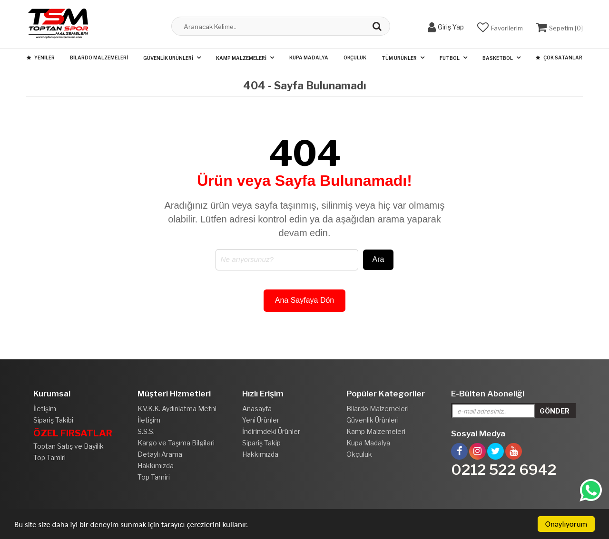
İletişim (44, 408)
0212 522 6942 (504, 469)
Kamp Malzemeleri (241, 58)
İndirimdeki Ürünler (271, 431)
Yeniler (41, 57)
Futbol (450, 58)
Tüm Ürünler (399, 58)
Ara (378, 259)
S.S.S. (146, 431)
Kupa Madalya (308, 57)
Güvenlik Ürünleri (168, 58)
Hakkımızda (156, 466)
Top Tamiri (49, 457)
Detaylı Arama (160, 454)
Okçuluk (355, 57)
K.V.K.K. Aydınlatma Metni (177, 408)
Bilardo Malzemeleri (99, 57)
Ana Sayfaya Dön (304, 300)
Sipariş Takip (261, 443)
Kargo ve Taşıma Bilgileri (176, 443)
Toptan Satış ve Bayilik (68, 446)
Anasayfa (257, 408)
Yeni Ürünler (260, 420)
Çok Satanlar (559, 57)
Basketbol (497, 58)
